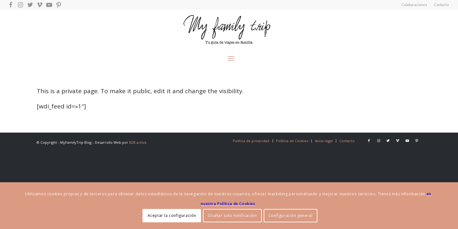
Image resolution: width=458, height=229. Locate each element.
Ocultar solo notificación (232, 215)
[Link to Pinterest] (59, 5)
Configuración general (290, 215)
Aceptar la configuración (172, 215)
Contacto (441, 5)
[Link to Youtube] (49, 5)
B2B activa (137, 142)
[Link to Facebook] (11, 5)
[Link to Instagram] (20, 5)
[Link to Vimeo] (39, 5)
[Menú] (231, 57)
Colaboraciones (414, 5)
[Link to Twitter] (30, 5)
